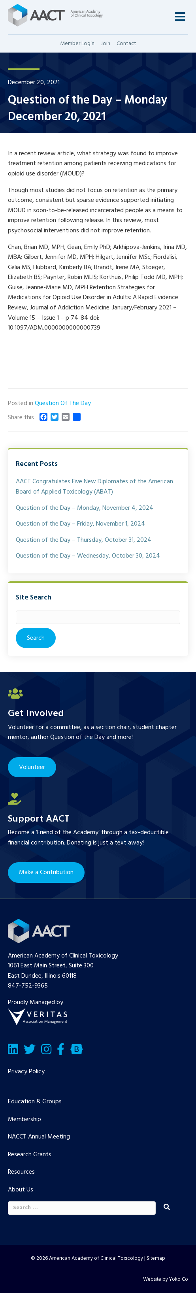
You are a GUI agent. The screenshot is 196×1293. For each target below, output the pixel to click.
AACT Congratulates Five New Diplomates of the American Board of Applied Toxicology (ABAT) (94, 487)
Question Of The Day (63, 403)
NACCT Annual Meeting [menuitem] (39, 1137)
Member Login (77, 43)
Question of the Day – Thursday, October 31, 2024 (83, 540)
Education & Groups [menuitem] (35, 1102)
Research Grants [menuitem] (29, 1155)
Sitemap (156, 1258)
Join (105, 43)
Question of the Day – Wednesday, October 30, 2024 (88, 556)
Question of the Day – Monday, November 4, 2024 (84, 508)
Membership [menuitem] (24, 1119)
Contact (126, 43)
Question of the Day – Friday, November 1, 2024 (80, 524)
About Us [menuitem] (20, 1190)
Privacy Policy (26, 1072)
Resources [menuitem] (21, 1172)
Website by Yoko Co (165, 1279)
